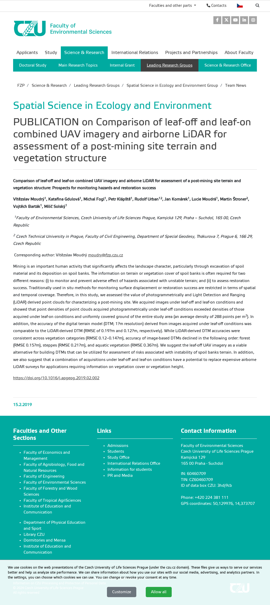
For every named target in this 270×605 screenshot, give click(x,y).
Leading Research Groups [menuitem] (169, 65)
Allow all (158, 592)
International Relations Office (133, 463)
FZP (21, 85)
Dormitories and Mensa (45, 540)
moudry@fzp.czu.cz (105, 255)
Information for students (129, 469)
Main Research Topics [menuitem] (78, 65)
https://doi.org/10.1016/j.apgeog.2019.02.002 (56, 378)
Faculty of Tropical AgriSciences (52, 500)
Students (115, 451)
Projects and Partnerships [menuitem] (191, 52)
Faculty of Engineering (44, 476)
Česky (240, 5)
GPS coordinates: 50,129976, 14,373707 (218, 503)
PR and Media (120, 475)
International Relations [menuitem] (134, 52)
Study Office (118, 457)
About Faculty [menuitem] (239, 52)
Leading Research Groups (96, 85)
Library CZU (34, 534)
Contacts (216, 5)
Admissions (117, 446)
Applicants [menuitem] (27, 52)
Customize (121, 592)
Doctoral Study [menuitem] (32, 65)
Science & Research (49, 85)
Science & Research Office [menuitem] (227, 65)
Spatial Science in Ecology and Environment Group (172, 85)
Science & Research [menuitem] (84, 52)
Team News (235, 85)
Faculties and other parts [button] (171, 5)
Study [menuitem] (51, 52)
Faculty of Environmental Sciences (55, 482)
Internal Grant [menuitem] (122, 65)
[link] (217, 20)
